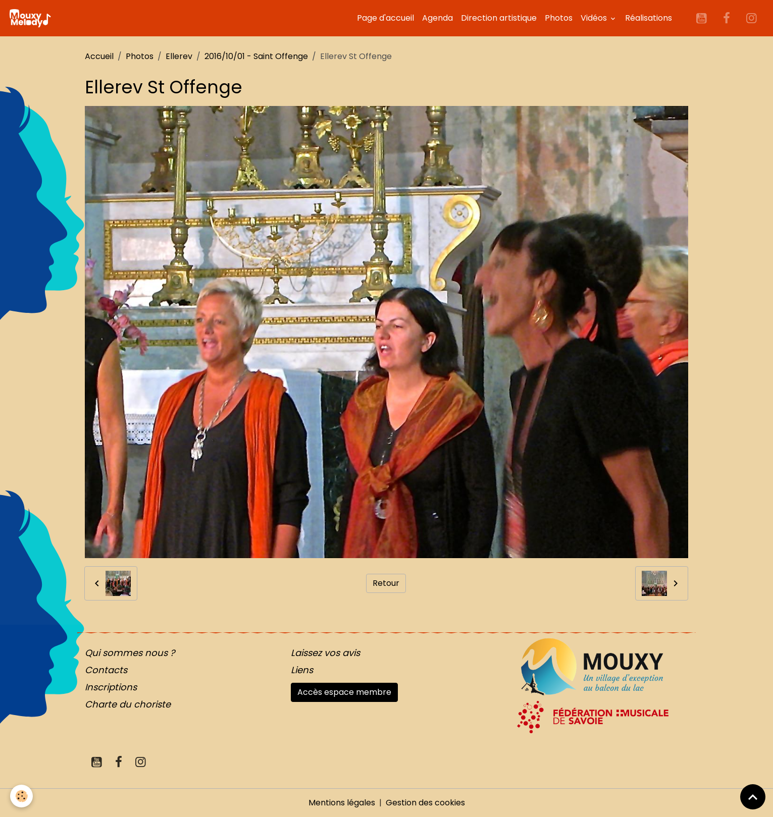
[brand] (32, 18)
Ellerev (179, 56)
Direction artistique (499, 18)
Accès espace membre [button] (344, 692)
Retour (386, 583)
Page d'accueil (385, 18)
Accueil (99, 56)
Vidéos (595, 18)
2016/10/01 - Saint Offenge (256, 56)
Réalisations (648, 18)
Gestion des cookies (425, 802)
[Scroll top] (752, 796)
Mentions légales (341, 802)
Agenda (437, 18)
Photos (559, 18)
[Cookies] (21, 796)
